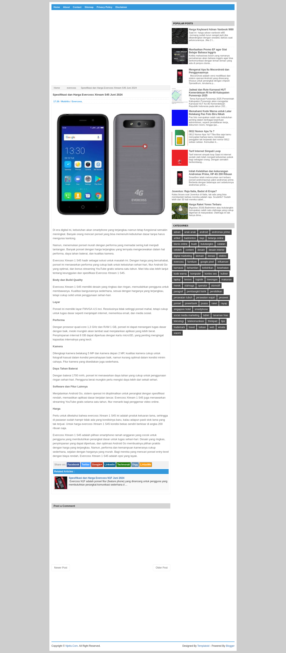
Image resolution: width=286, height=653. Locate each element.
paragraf (178, 291)
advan (177, 232)
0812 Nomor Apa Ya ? (201, 131)
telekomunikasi (195, 321)
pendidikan (216, 291)
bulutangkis (207, 244)
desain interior (216, 249)
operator (202, 285)
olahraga (189, 285)
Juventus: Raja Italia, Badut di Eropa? (194, 191)
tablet (206, 315)
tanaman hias (220, 315)
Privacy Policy (104, 7)
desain (201, 249)
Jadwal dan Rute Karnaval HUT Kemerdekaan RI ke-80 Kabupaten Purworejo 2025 (209, 92)
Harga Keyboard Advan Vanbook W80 (211, 29)
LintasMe (145, 464)
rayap (224, 303)
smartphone (201, 309)
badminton (190, 238)
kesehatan (222, 267)
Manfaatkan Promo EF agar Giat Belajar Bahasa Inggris (208, 51)
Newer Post (60, 567)
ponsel (177, 303)
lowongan (212, 279)
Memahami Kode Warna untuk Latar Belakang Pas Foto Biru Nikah (210, 113)
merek (177, 285)
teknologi (179, 321)
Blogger (230, 645)
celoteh (178, 249)
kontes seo (211, 273)
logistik (199, 279)
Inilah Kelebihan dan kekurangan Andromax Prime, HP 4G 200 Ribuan (210, 173)
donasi (211, 255)
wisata (221, 327)
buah (194, 244)
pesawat (223, 297)
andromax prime (221, 232)
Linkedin (110, 464)
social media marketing (186, 315)
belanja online (215, 238)
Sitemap (89, 7)
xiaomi (177, 333)
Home (57, 7)
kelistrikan (207, 267)
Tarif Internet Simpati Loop (205, 151)
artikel (177, 238)
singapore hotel (182, 309)
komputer (195, 273)
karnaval (178, 267)
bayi (202, 238)
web (212, 327)
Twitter (86, 464)
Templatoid (203, 645)
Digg (135, 464)
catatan (221, 244)
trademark (179, 327)
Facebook (73, 464)
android (204, 232)
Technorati (123, 464)
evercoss (71, 88)
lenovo (188, 279)
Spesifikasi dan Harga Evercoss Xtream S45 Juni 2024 (88, 94)
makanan (226, 279)
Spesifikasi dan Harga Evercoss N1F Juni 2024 (96, 478)
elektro (222, 255)
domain (200, 255)
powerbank (191, 303)
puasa (204, 303)
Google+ (97, 464)
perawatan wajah (205, 297)
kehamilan (192, 267)
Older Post (162, 567)
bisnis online (180, 244)
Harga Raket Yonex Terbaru (205, 204)
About (66, 7)
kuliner (224, 273)
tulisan (202, 327)
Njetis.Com (71, 645)
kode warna (180, 273)
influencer (223, 261)
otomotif (215, 285)
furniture (192, 261)
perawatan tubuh (183, 297)
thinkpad (212, 321)
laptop (177, 279)
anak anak (190, 232)
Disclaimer (121, 7)
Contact (77, 7)
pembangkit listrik (196, 291)
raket (214, 303)
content (190, 249)
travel (192, 327)
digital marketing (183, 255)
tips (223, 321)
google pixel (207, 261)
